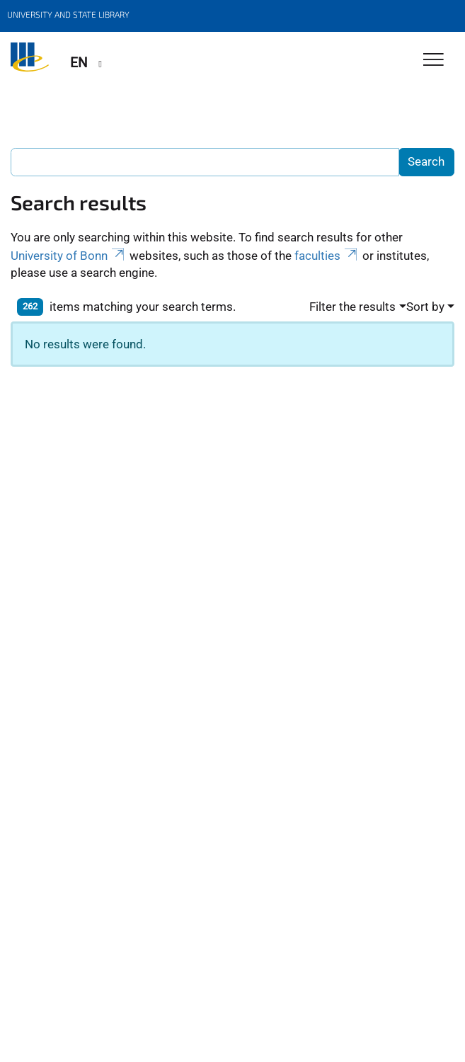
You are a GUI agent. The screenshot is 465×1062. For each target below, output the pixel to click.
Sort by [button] (425, 306)
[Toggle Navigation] (433, 60)
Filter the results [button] (352, 306)
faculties (327, 256)
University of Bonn (69, 256)
